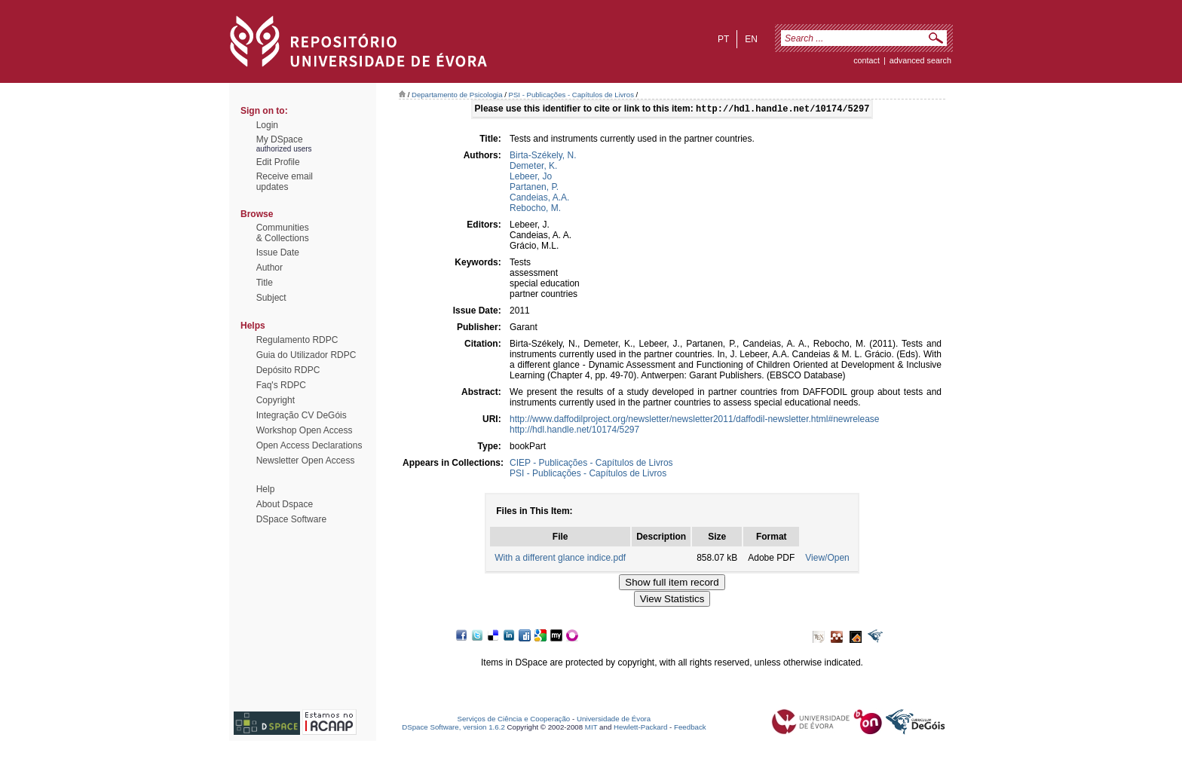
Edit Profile (278, 162)
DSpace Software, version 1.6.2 (453, 728)
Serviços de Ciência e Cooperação (514, 720)
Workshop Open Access (304, 430)
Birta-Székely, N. (543, 156)
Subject (271, 297)
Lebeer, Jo (531, 178)
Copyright (275, 400)
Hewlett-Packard (640, 728)
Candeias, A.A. (539, 199)
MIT (591, 728)
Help (265, 489)
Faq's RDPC (281, 385)
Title (264, 282)
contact (866, 60)
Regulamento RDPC (297, 340)
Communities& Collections (282, 232)
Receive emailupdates (284, 181)
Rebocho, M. (535, 209)
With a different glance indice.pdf (560, 559)
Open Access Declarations (309, 445)
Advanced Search (920, 60)
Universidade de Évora (614, 720)
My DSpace (279, 139)
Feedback (690, 728)
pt (723, 39)
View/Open (827, 559)
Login (267, 125)
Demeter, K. (533, 167)
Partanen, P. (534, 188)
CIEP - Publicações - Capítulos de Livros (591, 464)
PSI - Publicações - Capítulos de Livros (571, 94)
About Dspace (284, 504)
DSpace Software (291, 519)
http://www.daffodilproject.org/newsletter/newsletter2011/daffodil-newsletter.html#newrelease (695, 420)
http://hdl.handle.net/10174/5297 (574, 431)
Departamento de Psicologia (457, 94)
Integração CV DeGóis (301, 415)
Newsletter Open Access (305, 460)
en (751, 39)
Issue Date (277, 252)
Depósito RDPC (288, 370)
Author (269, 267)
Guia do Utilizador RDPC (306, 355)
